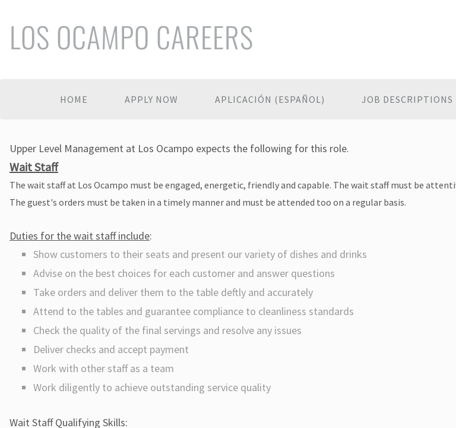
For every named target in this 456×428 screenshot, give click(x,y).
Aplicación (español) (270, 99)
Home (74, 99)
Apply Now (151, 99)
